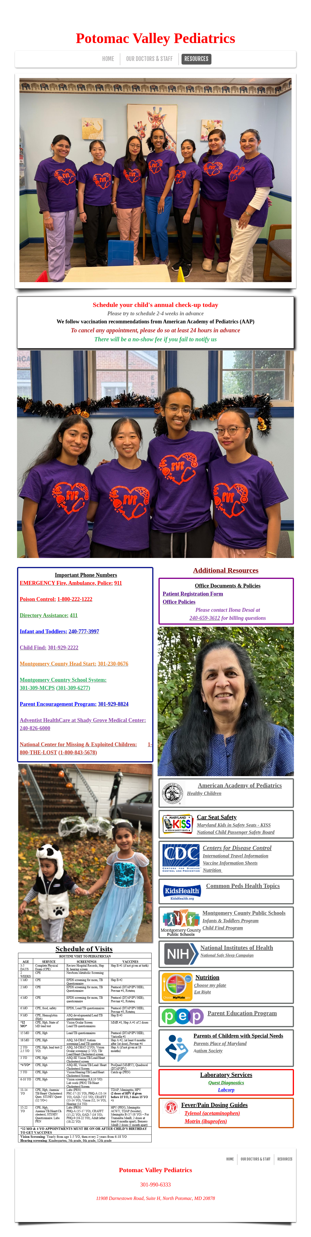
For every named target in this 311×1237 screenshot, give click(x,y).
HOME (108, 59)
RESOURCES (196, 59)
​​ (193, 594)
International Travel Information (235, 855)
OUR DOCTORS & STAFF (149, 59)
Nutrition (212, 870)
